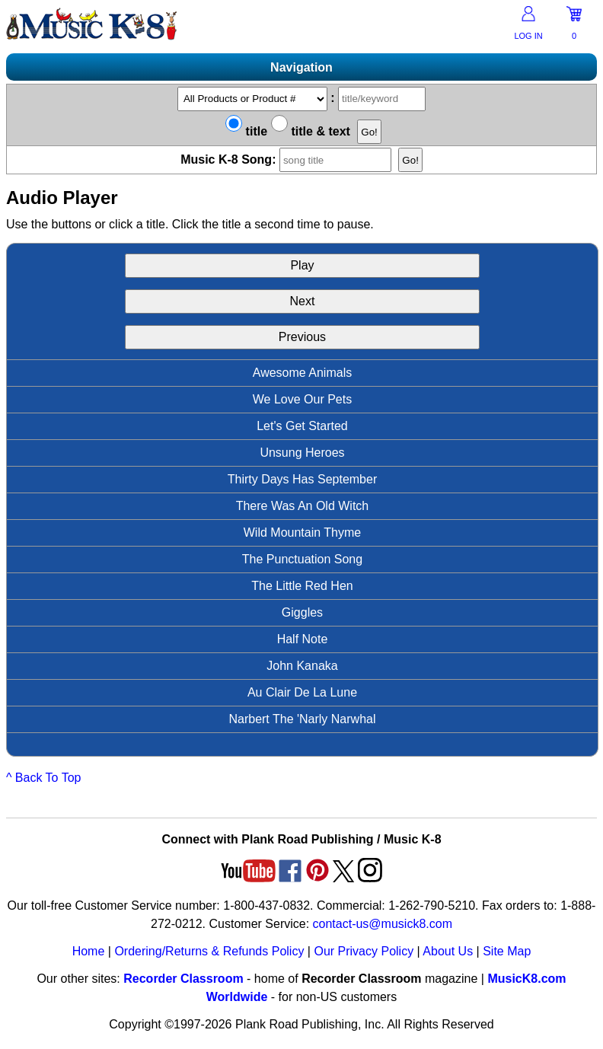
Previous (302, 336)
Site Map (507, 951)
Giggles (302, 612)
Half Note (302, 639)
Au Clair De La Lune (302, 692)
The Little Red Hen (302, 585)
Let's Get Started (302, 425)
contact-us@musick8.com (382, 923)
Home (88, 951)
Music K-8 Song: (287, 159)
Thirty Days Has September (303, 479)
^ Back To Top (43, 777)
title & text (310, 131)
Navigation (301, 67)
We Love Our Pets (302, 399)
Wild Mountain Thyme (302, 532)
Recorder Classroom (183, 978)
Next (302, 301)
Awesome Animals (302, 372)
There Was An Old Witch (302, 505)
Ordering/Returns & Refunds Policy (209, 951)
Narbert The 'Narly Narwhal (301, 719)
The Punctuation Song (302, 559)
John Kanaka (301, 665)
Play (302, 265)
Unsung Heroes (302, 452)
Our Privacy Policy (363, 951)
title (246, 131)
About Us (448, 951)
